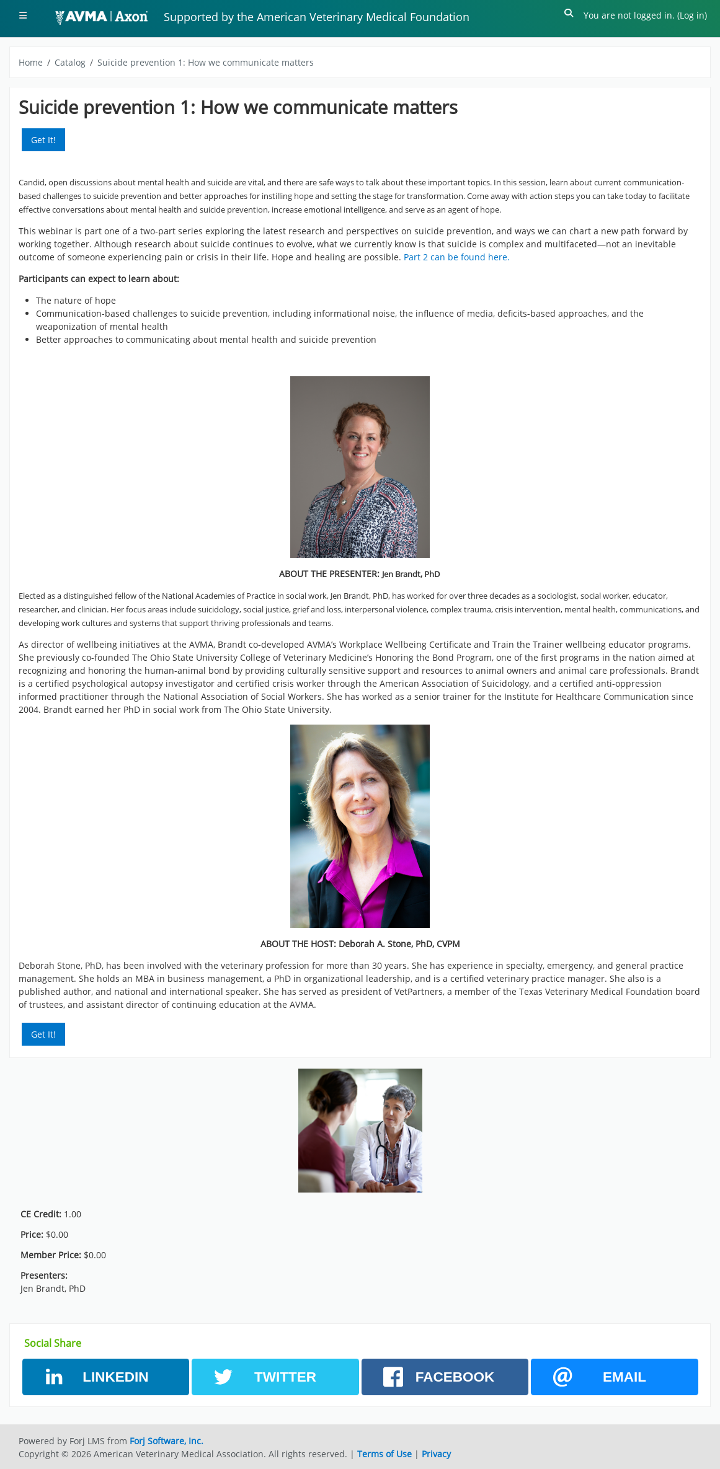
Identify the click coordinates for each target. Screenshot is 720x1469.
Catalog (70, 62)
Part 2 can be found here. (457, 257)
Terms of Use (384, 1454)
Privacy (436, 1454)
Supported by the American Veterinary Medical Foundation (316, 16)
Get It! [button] (43, 140)
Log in (692, 15)
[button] (569, 15)
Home (31, 62)
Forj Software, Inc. (166, 1441)
